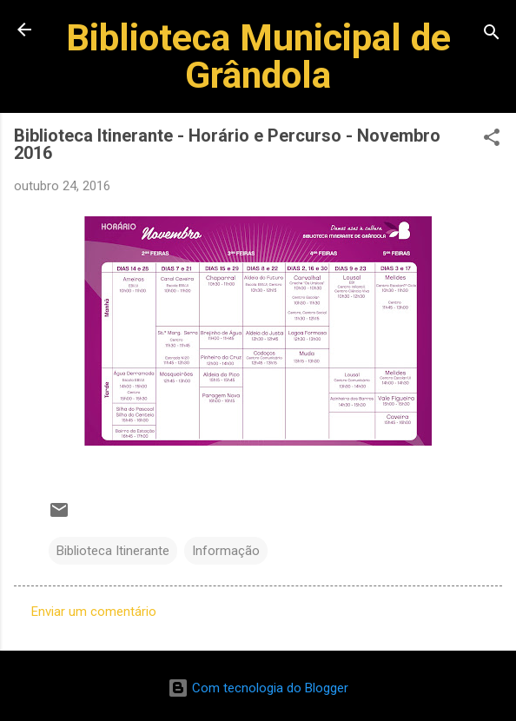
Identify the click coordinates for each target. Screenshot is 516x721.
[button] (491, 140)
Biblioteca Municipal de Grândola (258, 56)
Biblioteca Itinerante (112, 551)
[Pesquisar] (491, 35)
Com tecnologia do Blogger (258, 688)
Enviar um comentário (93, 611)
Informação (226, 551)
